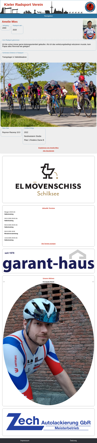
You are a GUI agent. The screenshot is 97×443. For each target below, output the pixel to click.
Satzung (73, 441)
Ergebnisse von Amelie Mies (48, 148)
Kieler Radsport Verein (23, 4)
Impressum (24, 441)
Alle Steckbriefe (48, 151)
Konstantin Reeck (48, 282)
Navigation (48, 16)
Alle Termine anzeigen (48, 243)
